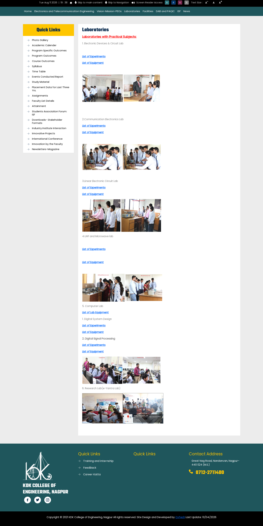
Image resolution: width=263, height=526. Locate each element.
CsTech (180, 517)
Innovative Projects (43, 133)
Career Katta (92, 474)
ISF (179, 11)
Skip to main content (90, 2)
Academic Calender (44, 45)
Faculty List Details (43, 101)
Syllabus (37, 66)
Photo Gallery (40, 40)
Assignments (40, 95)
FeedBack (89, 468)
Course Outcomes (43, 61)
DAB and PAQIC (165, 11)
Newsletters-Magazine (45, 149)
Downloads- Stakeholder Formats (47, 121)
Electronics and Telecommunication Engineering (64, 11)
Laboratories (132, 11)
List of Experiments (94, 126)
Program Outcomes (44, 55)
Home (28, 11)
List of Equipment (93, 194)
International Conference (47, 138)
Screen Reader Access (149, 2)
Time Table (39, 71)
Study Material (40, 82)
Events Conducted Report (47, 76)
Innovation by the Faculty (47, 144)
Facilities (148, 11)
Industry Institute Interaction (49, 128)
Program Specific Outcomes (49, 50)
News (186, 11)
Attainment (39, 106)
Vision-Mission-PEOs (109, 11)
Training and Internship (98, 461)
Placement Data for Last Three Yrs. (50, 89)
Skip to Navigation (118, 2)
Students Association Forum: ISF (49, 113)
